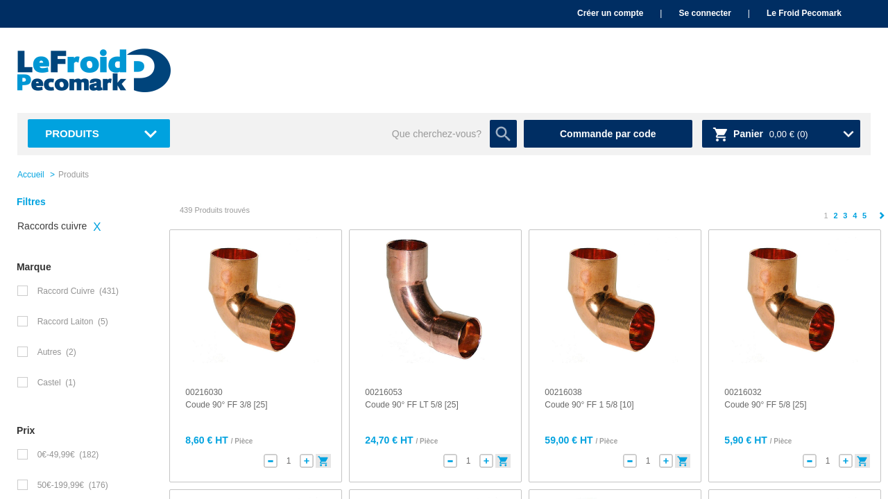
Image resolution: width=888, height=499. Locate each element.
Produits (72, 133)
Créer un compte (610, 13)
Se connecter (704, 13)
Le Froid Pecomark (804, 13)
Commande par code (608, 133)
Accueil (30, 175)
